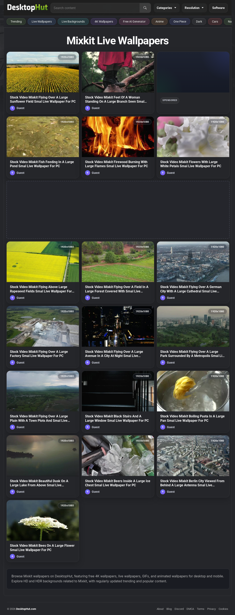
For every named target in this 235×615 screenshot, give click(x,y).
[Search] (145, 8)
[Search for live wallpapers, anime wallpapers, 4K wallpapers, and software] (95, 8)
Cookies (223, 608)
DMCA (190, 608)
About (160, 608)
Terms (200, 608)
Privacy (211, 608)
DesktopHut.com (26, 608)
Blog (169, 608)
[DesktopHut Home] (27, 8)
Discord (179, 608)
